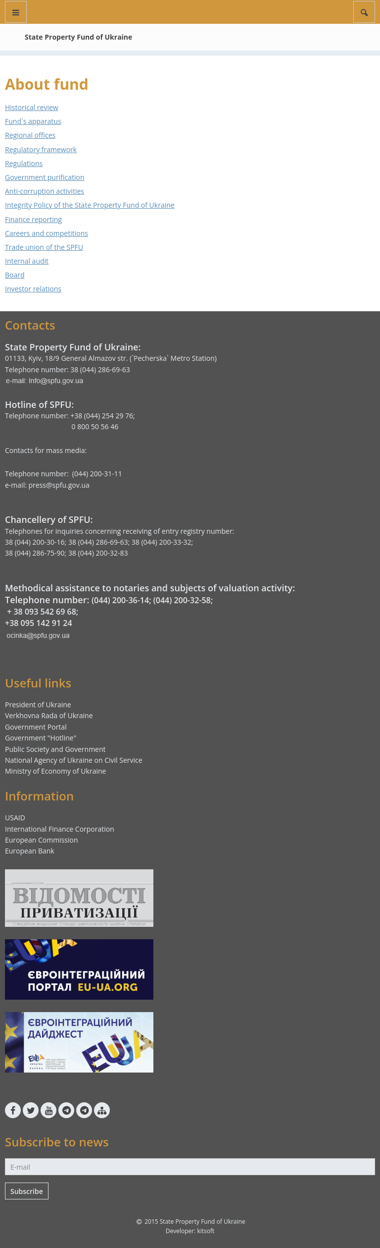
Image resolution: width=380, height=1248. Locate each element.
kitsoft (205, 1231)
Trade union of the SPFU (44, 247)
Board (15, 275)
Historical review (31, 107)
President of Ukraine (38, 704)
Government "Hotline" (40, 737)
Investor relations (33, 288)
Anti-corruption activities (44, 191)
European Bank (29, 850)
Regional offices (30, 135)
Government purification (44, 177)
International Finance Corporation (59, 829)
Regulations (24, 163)
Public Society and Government (55, 749)
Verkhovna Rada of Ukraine (49, 715)
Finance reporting (33, 219)
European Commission (41, 840)
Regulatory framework (41, 149)
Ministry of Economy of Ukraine (55, 771)
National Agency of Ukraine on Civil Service (73, 760)
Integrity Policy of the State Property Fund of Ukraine (90, 205)
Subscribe (26, 1191)
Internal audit (26, 261)
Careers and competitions (46, 233)
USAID (15, 817)
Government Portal (36, 727)
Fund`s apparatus (33, 121)
